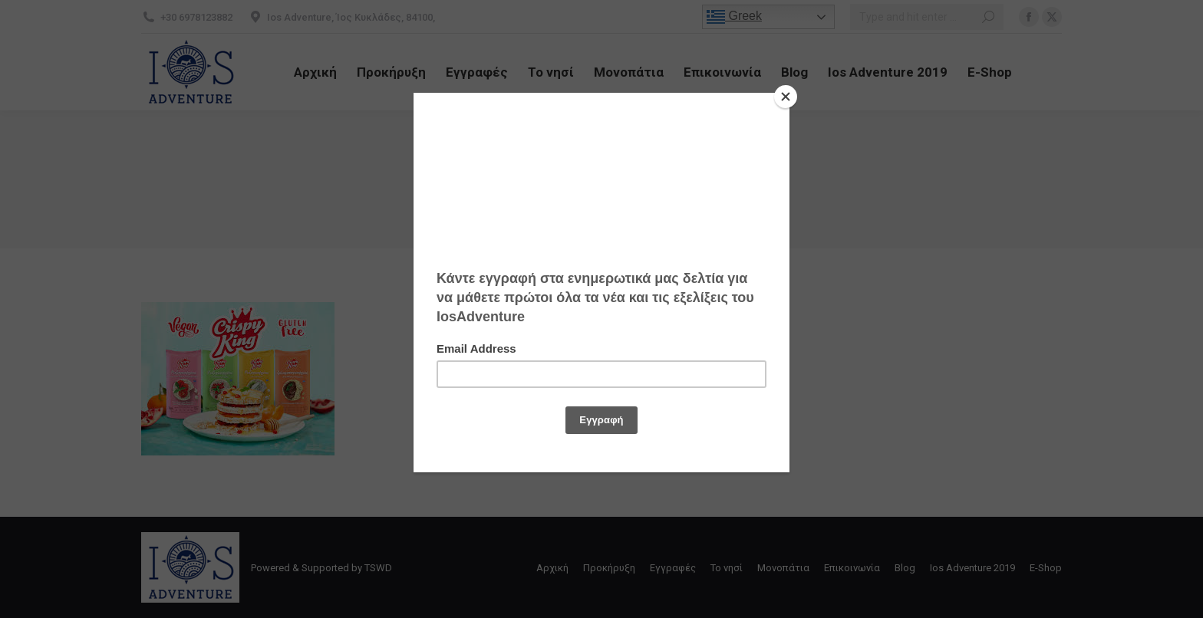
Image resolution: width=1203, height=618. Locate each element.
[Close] (785, 96)
